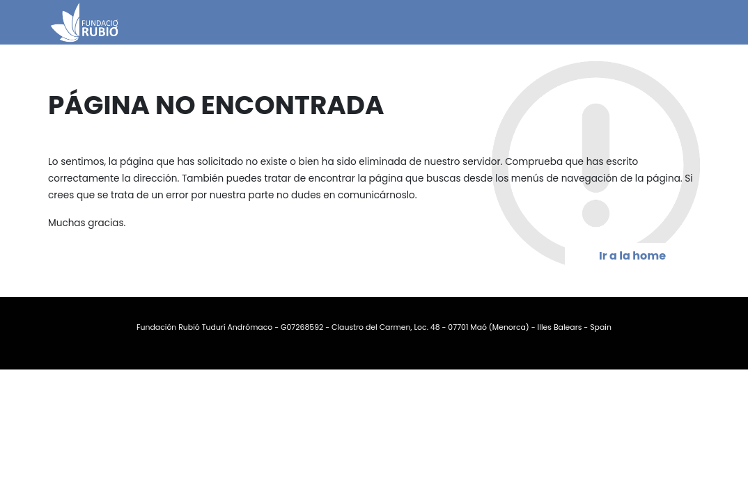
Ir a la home (632, 256)
